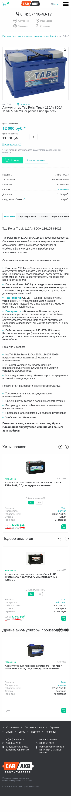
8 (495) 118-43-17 (36, 14)
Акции (9, 731)
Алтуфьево (21, 21)
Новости (35, 731)
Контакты (50, 731)
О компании (12, 727)
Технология (13, 297)
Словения (63, 189)
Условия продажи (10, 778)
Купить (14, 159)
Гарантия (54, 727)
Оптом (22, 731)
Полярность (13, 311)
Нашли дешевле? (11, 144)
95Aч (63, 508)
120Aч (63, 599)
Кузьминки (43, 26)
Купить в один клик (37, 160)
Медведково (44, 21)
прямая (62, 510)
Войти (56, 4)
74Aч (63, 682)
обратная (61, 602)
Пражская (20, 26)
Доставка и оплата (34, 727)
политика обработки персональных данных (17, 779)
